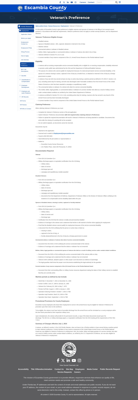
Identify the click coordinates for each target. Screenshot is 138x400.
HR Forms (23, 101)
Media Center (92, 369)
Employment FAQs (26, 48)
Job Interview (25, 59)
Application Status (26, 34)
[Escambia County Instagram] (75, 2)
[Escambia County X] (64, 2)
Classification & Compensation (25, 80)
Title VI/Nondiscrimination (41, 369)
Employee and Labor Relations (26, 92)
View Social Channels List (69, 365)
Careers (83, 2)
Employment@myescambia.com (64, 133)
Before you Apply (26, 38)
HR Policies (23, 105)
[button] (120, 2)
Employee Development (25, 86)
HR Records (25, 97)
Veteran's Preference (24, 64)
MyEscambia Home (41, 26)
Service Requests (64, 372)
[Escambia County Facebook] (60, 2)
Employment (25, 30)
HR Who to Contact (25, 108)
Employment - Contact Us (25, 43)
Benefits (23, 75)
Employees (80, 369)
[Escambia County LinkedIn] (67, 2)
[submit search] (116, 2)
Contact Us (59, 369)
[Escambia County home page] (69, 349)
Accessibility (23, 369)
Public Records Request (110, 369)
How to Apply (25, 56)
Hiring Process (25, 52)
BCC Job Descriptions (24, 70)
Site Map (69, 369)
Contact (91, 2)
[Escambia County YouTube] (71, 2)
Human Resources (26, 26)
